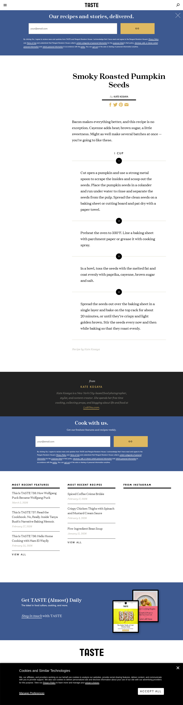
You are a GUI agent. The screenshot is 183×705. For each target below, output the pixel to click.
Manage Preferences (32, 693)
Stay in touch (31, 615)
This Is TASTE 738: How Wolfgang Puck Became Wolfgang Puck (34, 495)
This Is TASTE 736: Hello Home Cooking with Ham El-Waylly (32, 538)
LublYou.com (91, 407)
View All (19, 554)
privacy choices (92, 683)
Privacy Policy (49, 683)
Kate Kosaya (121, 96)
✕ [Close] (178, 668)
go (137, 28)
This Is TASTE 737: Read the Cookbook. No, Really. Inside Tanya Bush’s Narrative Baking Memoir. (35, 516)
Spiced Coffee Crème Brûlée (86, 494)
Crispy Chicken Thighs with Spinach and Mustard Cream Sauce (91, 510)
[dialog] (91, 684)
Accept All (151, 691)
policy (83, 47)
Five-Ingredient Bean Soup (85, 528)
